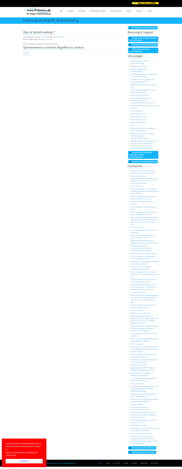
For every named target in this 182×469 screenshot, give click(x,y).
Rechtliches (155, 463)
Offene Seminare (116, 11)
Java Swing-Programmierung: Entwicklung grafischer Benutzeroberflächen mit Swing (142, 100)
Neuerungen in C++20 (138, 119)
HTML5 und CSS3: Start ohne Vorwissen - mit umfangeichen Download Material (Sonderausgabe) (144, 349)
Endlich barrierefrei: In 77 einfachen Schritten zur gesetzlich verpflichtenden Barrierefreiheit (144, 191)
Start (61, 11)
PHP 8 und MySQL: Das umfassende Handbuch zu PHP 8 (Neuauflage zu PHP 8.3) (145, 274)
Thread (43, 37)
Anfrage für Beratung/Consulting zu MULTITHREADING (143, 39)
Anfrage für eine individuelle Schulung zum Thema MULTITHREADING (141, 154)
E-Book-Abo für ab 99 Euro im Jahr (142, 452)
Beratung (82, 11)
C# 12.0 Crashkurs (137, 310)
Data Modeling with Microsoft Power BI (144, 253)
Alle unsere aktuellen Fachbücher (142, 448)
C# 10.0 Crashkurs (137, 404)
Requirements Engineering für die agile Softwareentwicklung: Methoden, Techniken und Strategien (144, 328)
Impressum (144, 463)
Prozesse (60, 37)
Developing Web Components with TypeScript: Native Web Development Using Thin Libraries (144, 414)
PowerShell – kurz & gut (139, 425)
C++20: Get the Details (138, 292)
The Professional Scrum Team (141, 433)
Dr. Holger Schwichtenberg (65, 463)
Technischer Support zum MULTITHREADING (140, 50)
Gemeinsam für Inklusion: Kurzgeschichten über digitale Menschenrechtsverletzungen (141, 248)
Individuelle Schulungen (97, 11)
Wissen (129, 11)
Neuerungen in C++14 (138, 117)
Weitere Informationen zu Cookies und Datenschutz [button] (21, 453)
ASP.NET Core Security (138, 365)
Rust (132, 125)
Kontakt (134, 463)
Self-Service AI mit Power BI (140, 313)
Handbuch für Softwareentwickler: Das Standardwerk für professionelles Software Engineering (144, 388)
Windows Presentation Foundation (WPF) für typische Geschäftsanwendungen (143, 135)
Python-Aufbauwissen (138, 122)
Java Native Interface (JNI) (139, 95)
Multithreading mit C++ (139, 66)
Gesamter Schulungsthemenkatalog (143, 162)
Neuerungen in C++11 (138, 114)
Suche (150, 11)
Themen (70, 11)
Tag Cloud (116, 463)
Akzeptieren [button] (24, 461)
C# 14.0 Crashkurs (137, 186)
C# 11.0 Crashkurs (137, 344)
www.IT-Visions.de (49, 463)
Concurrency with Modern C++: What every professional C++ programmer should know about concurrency (144, 287)
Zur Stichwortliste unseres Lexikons (143, 28)
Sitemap (125, 463)
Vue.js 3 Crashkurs (137, 383)
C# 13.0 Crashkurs (137, 227)
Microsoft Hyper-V (137, 111)
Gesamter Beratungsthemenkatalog (143, 45)
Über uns (140, 11)
